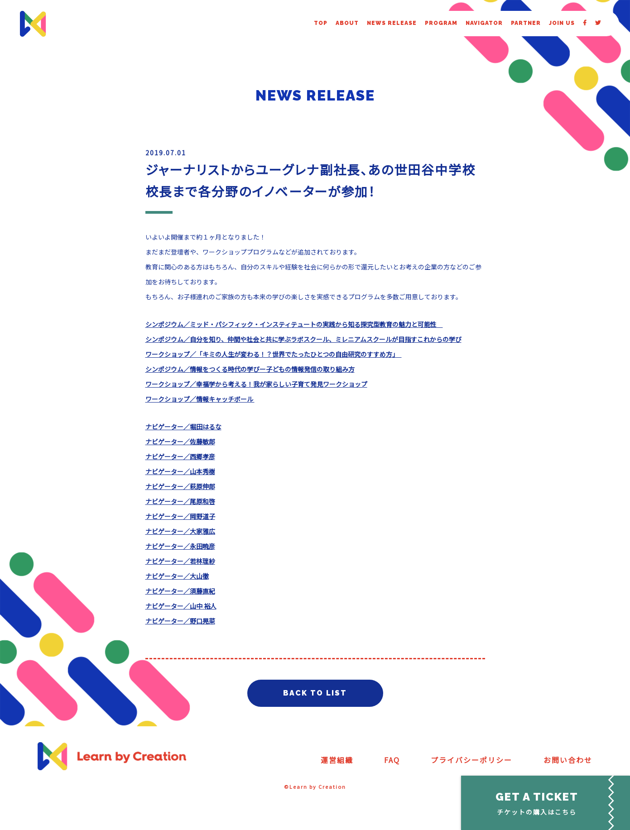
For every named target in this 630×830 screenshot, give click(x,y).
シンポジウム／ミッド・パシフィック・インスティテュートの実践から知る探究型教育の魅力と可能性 (294, 324)
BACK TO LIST (315, 693)
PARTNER (526, 23)
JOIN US (562, 23)
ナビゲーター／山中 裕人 (180, 605)
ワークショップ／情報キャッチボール (200, 398)
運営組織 (337, 759)
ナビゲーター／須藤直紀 (180, 590)
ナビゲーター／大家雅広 (180, 531)
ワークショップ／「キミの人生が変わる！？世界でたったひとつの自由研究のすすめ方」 (273, 354)
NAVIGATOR (484, 23)
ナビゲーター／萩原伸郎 (180, 486)
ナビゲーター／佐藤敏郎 (180, 441)
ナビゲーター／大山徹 (177, 576)
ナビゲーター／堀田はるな (183, 426)
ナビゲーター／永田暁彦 (180, 546)
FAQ (392, 759)
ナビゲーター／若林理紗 (180, 561)
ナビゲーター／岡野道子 (180, 516)
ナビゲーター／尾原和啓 (180, 501)
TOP (320, 23)
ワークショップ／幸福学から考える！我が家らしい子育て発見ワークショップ (256, 384)
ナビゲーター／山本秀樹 (180, 471)
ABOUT (347, 23)
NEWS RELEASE (392, 23)
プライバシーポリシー (471, 759)
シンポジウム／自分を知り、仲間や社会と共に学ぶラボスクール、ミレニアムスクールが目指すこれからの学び (303, 339)
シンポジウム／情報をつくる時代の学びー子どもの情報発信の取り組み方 (250, 369)
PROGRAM (441, 23)
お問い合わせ (567, 759)
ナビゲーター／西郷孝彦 (180, 456)
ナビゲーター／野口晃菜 (180, 620)
